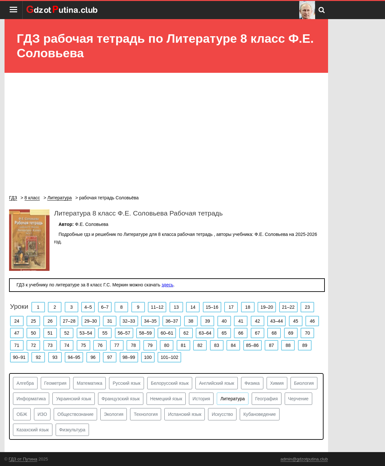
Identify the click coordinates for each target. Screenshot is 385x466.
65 (224, 333)
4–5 (88, 307)
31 (109, 321)
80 (166, 345)
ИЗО (42, 414)
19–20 (266, 307)
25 (33, 321)
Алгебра (25, 383)
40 (224, 321)
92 (38, 357)
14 (192, 307)
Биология (304, 383)
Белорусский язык (170, 383)
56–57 (124, 333)
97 (109, 357)
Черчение (298, 398)
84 (233, 345)
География (266, 398)
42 (257, 321)
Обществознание (75, 414)
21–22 (288, 307)
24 (16, 321)
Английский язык (216, 383)
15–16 (212, 307)
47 (16, 333)
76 (100, 345)
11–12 (157, 307)
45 (295, 321)
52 (66, 333)
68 (274, 333)
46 (312, 321)
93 (55, 357)
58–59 (145, 333)
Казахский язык (32, 429)
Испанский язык (184, 414)
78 (133, 345)
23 (307, 307)
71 (16, 345)
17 (231, 307)
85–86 (252, 345)
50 (33, 333)
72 (33, 345)
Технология (146, 414)
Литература (232, 398)
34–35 (150, 321)
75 (83, 345)
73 (50, 345)
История (201, 398)
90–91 (19, 357)
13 (176, 307)
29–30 (90, 321)
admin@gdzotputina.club (304, 459)
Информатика (31, 398)
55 (104, 333)
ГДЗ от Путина (23, 459)
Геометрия (55, 383)
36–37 (171, 321)
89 (304, 345)
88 (288, 345)
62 (186, 333)
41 (241, 321)
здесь (167, 284)
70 (307, 333)
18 (247, 307)
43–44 (276, 321)
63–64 (205, 333)
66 (241, 333)
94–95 (74, 357)
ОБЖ (21, 414)
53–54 (86, 333)
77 (116, 345)
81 (183, 345)
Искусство (222, 414)
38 (190, 321)
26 (50, 321)
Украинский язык (73, 398)
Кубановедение (259, 414)
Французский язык (121, 398)
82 (200, 345)
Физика (252, 383)
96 (93, 357)
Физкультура (72, 429)
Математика (89, 383)
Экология (113, 414)
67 (257, 333)
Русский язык (126, 383)
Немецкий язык (166, 398)
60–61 (166, 333)
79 (150, 345)
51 (50, 333)
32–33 (129, 321)
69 (290, 333)
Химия (277, 383)
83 (216, 345)
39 (207, 321)
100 (147, 357)
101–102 (169, 357)
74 (66, 345)
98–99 (129, 357)
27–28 (69, 321)
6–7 (104, 307)
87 (271, 345)
